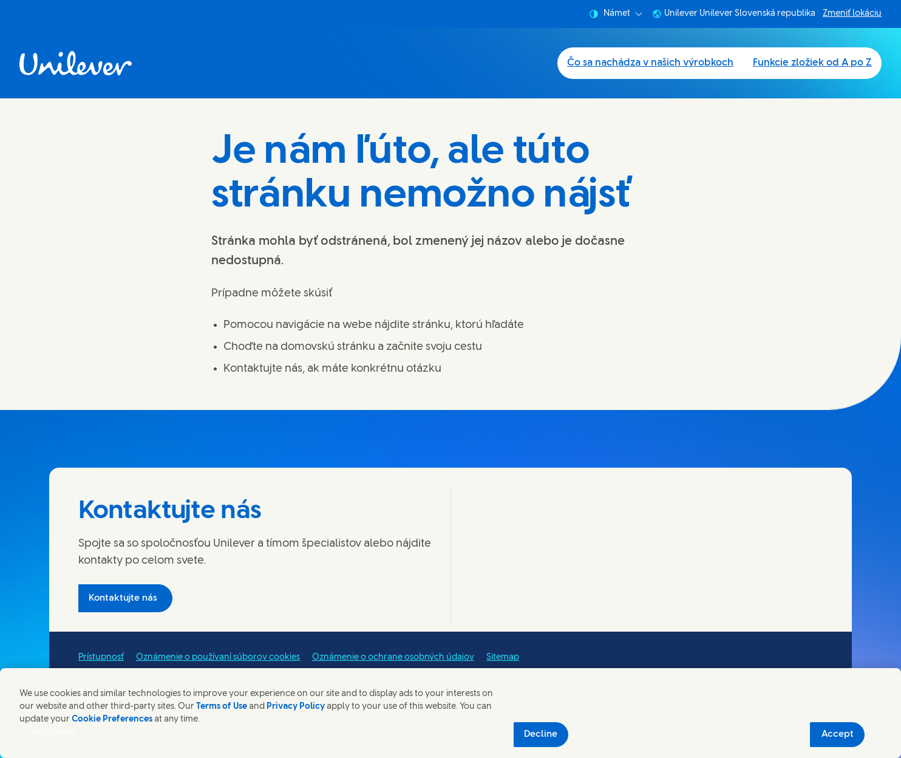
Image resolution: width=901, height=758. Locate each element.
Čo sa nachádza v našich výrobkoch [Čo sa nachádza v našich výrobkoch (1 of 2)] (650, 63)
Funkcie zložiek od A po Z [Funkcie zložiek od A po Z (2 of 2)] (812, 63)
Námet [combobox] (615, 14)
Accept (837, 734)
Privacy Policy (296, 706)
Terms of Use (221, 706)
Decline (540, 734)
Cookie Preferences (112, 719)
